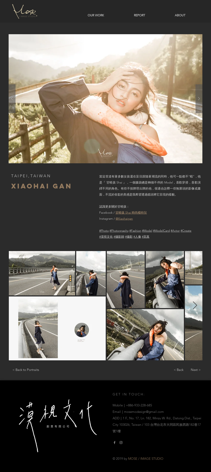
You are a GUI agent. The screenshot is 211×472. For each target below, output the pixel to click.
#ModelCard (161, 231)
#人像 (137, 237)
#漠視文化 (106, 237)
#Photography (119, 231)
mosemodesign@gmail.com (144, 412)
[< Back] (178, 369)
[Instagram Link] (121, 442)
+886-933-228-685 (139, 405)
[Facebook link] (114, 442)
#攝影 (129, 237)
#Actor (175, 231)
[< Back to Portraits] (25, 369)
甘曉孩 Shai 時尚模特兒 (131, 212)
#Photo (104, 231)
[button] (105, 98)
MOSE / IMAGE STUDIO (145, 459)
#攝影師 (119, 237)
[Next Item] (194, 305)
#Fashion (135, 231)
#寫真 (145, 237)
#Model (147, 231)
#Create (186, 231)
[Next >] (196, 369)
